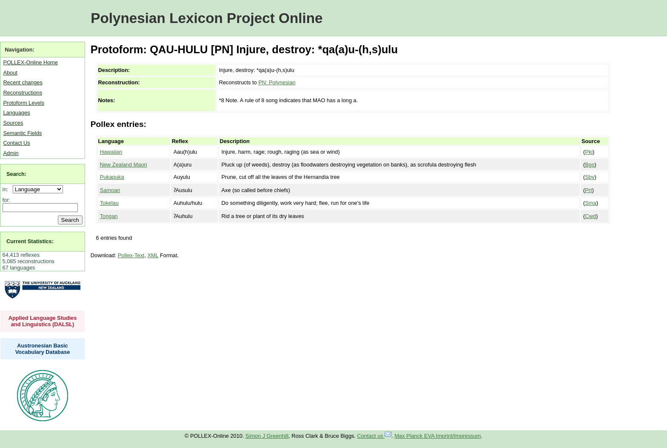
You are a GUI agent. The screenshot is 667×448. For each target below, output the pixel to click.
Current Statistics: (30, 241)
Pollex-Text (131, 255)
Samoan (110, 190)
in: (7, 189)
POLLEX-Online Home (30, 62)
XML (153, 255)
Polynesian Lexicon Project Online (206, 18)
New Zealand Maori (123, 164)
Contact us (374, 436)
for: (7, 200)
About (10, 72)
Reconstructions (22, 92)
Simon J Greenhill (266, 436)
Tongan (109, 216)
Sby (589, 177)
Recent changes (22, 82)
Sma (590, 203)
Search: (16, 174)
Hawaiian (111, 152)
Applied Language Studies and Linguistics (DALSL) (43, 321)
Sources (13, 123)
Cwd (590, 216)
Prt (588, 190)
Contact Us (16, 143)
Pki (589, 152)
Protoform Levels (23, 103)
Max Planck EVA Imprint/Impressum (437, 436)
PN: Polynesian (277, 82)
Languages (16, 112)
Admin (10, 153)
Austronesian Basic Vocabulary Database (42, 348)
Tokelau (109, 203)
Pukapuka (112, 177)
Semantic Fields (22, 133)
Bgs (589, 164)
